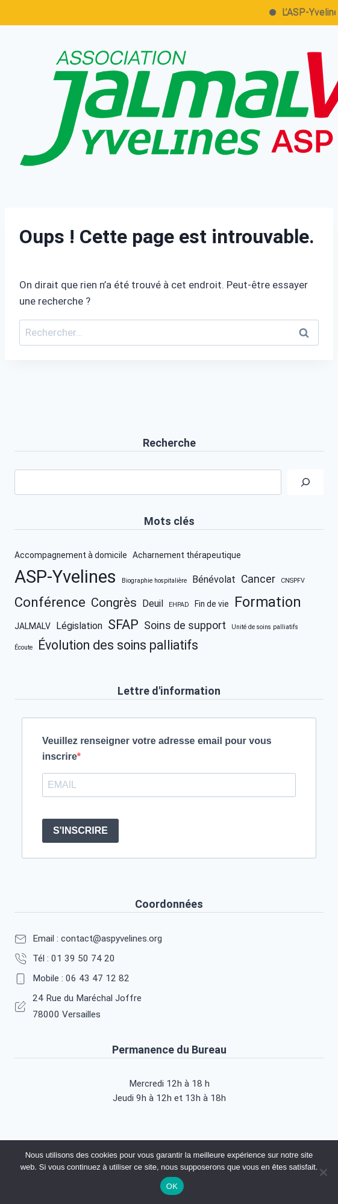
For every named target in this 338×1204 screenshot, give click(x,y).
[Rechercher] (305, 482)
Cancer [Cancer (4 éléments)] (258, 579)
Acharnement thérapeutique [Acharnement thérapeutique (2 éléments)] (187, 555)
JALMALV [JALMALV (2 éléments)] (32, 626)
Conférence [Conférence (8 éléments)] (50, 602)
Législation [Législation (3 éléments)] (79, 625)
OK (172, 1186)
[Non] (323, 1172)
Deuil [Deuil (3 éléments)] (152, 603)
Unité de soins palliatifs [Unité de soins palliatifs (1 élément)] (264, 627)
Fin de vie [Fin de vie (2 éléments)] (212, 604)
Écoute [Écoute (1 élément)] (23, 647)
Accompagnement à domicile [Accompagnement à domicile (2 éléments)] (70, 555)
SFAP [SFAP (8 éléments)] (123, 624)
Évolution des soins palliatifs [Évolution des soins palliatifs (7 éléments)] (118, 645)
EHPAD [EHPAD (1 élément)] (179, 605)
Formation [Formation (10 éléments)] (267, 602)
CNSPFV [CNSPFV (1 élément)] (293, 581)
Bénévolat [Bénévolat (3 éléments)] (214, 579)
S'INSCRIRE (80, 830)
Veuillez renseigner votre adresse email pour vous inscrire (157, 749)
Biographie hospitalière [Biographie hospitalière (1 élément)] (154, 581)
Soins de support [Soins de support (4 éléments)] (185, 625)
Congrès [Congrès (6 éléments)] (114, 602)
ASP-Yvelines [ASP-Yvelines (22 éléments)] (65, 576)
